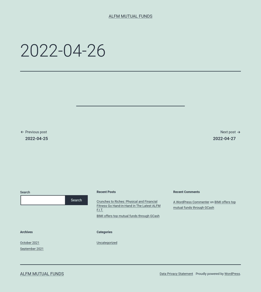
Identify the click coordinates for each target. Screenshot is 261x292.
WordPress (232, 274)
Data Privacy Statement (176, 274)
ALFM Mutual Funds (130, 16)
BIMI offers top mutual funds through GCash (128, 216)
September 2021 (32, 249)
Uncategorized (107, 243)
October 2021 (29, 243)
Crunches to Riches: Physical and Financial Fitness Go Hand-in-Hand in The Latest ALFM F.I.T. (129, 206)
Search (25, 192)
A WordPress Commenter (191, 202)
